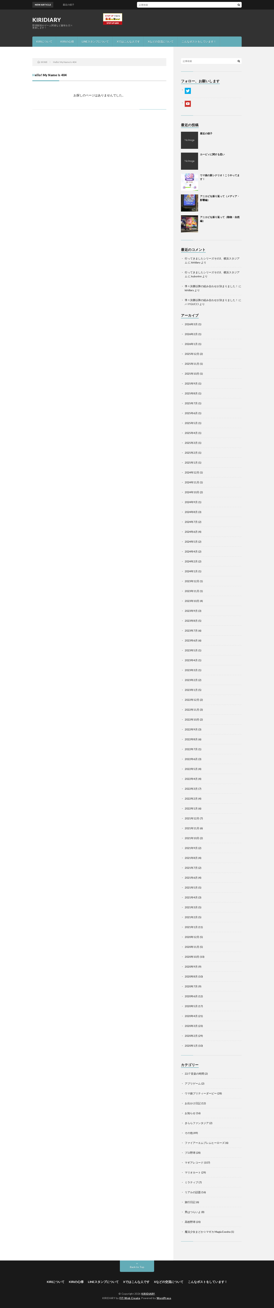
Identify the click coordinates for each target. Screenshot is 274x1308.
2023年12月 (192, 581)
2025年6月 (191, 413)
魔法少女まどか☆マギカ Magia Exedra (207, 1231)
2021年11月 (192, 828)
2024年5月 (191, 541)
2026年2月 (191, 334)
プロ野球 (190, 1152)
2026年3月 (191, 324)
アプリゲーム (193, 1083)
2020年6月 (191, 996)
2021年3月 (191, 907)
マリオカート (193, 1172)
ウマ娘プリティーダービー (201, 1093)
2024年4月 (191, 551)
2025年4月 (191, 432)
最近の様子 (206, 133)
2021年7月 (191, 867)
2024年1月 (191, 571)
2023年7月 (191, 630)
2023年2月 (191, 680)
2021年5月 (191, 887)
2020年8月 (191, 976)
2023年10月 (192, 600)
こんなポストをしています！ (199, 41)
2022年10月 (192, 719)
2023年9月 (191, 610)
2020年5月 (191, 1006)
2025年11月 (192, 363)
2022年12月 (192, 699)
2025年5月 (191, 423)
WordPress (164, 1298)
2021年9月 (191, 848)
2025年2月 (191, 452)
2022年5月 (191, 769)
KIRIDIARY (46, 19)
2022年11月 (192, 709)
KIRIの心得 (67, 41)
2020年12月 (192, 937)
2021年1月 (191, 927)
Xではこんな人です (128, 41)
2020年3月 (191, 1025)
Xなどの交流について (161, 41)
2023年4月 (191, 660)
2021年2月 (191, 917)
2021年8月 (191, 857)
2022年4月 (191, 778)
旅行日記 (190, 1202)
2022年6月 (191, 759)
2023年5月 (191, 650)
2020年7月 (191, 986)
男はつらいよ (193, 1212)
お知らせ (190, 1113)
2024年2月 (191, 561)
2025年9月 (191, 383)
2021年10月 (192, 838)
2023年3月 (191, 670)
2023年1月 (191, 689)
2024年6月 (191, 531)
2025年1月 (191, 462)
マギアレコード (194, 1162)
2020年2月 (191, 1035)
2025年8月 (191, 393)
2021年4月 (191, 897)
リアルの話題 (193, 1192)
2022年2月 (191, 798)
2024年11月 (192, 482)
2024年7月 (191, 521)
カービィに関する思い (212, 154)
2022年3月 (191, 788)
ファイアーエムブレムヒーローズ (205, 1142)
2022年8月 (191, 739)
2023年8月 (191, 620)
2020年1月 (191, 1045)
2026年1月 (191, 344)
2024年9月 (191, 502)
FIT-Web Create (129, 1298)
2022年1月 (191, 808)
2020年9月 (191, 966)
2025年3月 (191, 442)
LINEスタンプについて (95, 41)
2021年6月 (191, 877)
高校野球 (190, 1221)
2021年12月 (192, 818)
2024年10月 (192, 492)
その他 (189, 1132)
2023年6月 (191, 640)
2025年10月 (192, 373)
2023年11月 (192, 591)
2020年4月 (191, 1016)
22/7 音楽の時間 (194, 1073)
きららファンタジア (197, 1123)
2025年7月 (191, 403)
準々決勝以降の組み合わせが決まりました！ (211, 286)
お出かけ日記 (193, 1103)
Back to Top (137, 1267)
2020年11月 (192, 946)
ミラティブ (191, 1182)
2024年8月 (191, 512)
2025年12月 (192, 353)
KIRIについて (44, 41)
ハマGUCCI (192, 304)
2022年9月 (191, 729)
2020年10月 (192, 956)
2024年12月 (192, 472)
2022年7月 (191, 749)
